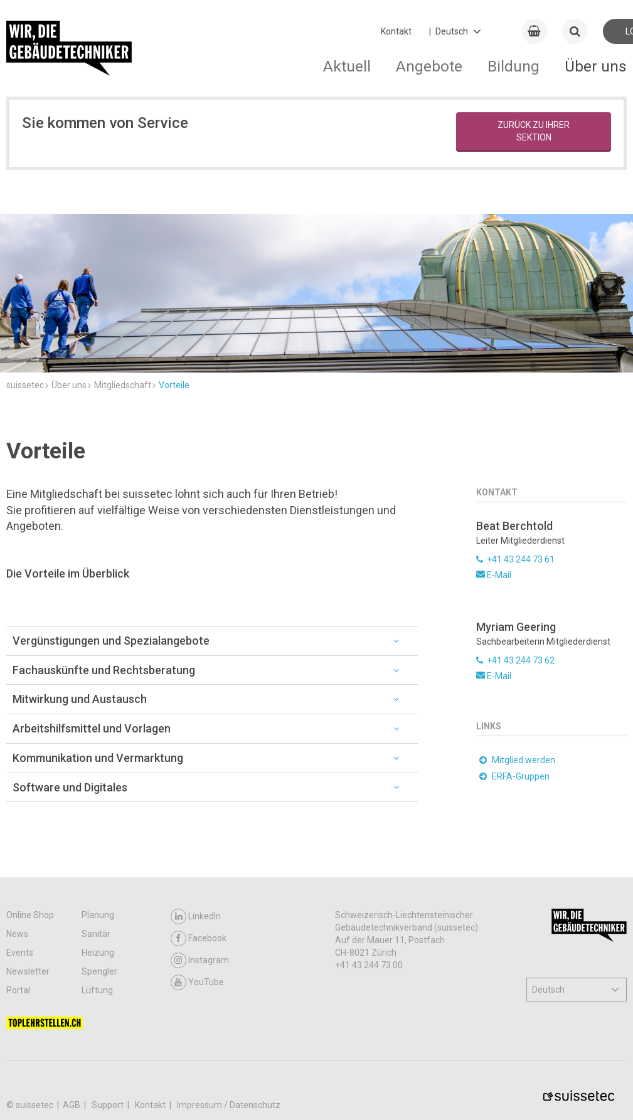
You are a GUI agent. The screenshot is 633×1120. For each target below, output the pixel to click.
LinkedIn (196, 916)
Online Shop (30, 915)
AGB (72, 1105)
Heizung (98, 953)
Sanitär (96, 934)
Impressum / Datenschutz (228, 1105)
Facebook (198, 938)
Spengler (99, 971)
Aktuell (347, 66)
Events (19, 953)
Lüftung (97, 990)
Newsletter (28, 971)
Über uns (596, 66)
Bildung (513, 66)
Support (108, 1105)
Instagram (200, 960)
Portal (18, 990)
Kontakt (396, 31)
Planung (98, 915)
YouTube (197, 982)
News (17, 934)
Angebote (429, 66)
